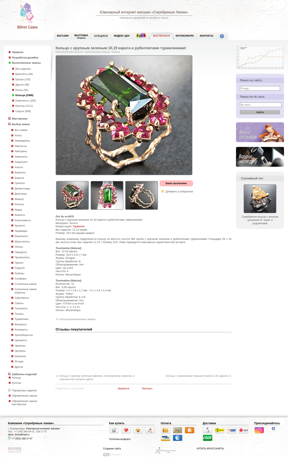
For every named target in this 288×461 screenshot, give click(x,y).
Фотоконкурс (184, 35)
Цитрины (20, 350)
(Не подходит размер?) (83, 233)
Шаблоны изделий (24, 374)
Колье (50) (21, 89)
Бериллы (20, 172)
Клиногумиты (23, 220)
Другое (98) (22, 84)
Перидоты (21, 252)
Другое (19, 366)
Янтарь (19, 361)
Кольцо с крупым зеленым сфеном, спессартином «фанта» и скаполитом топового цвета (97, 377)
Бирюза (19, 177)
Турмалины (21, 318)
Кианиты (20, 214)
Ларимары (21, 230)
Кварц (18, 209)
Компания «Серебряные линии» (31, 423)
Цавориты (21, 340)
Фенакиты (21, 324)
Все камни (21, 130)
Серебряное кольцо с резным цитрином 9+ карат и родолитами (260, 218)
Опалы (19, 246)
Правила (17, 52)
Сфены (19, 303)
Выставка (81, 36)
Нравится (123, 388)
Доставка (209, 423)
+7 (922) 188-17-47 (20, 438)
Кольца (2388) (24, 95)
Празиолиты (22, 257)
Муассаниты (22, 241)
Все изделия (23, 68)
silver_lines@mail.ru (19, 434)
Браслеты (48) (24, 73)
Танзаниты (21, 308)
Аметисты (21, 146)
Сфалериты (22, 297)
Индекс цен (121, 35)
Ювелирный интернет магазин (43, 428)
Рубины (19, 273)
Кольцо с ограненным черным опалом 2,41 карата (196, 375)
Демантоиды (22, 188)
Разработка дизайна (25, 57)
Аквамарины (22, 140)
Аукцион (101, 35)
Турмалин (79, 226)
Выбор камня (21, 124)
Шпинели (20, 356)
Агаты (18, 135)
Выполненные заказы (26, 62)
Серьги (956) (23, 111)
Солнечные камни (26, 283)
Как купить (117, 423)
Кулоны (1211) (24, 105)
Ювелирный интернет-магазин (125, 12)
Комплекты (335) (25, 100)
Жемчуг (19, 199)
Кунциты (20, 225)
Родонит (20, 267)
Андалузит (21, 161)
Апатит (19, 167)
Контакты (206, 35)
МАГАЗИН (63, 35)
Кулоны (16, 382)
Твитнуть (147, 388)
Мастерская (161, 35)
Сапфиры (20, 278)
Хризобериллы (24, 334)
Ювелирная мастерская (69, 52)
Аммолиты (21, 156)
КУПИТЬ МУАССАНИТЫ (210, 448)
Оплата (166, 423)
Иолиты (19, 204)
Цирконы (20, 345)
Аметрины (21, 151)
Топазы (19, 313)
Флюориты (21, 329)
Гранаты (20, 183)
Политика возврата (119, 439)
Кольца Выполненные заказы (78, 319)
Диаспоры (21, 193)
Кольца (16, 377)
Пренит (19, 262)
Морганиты (21, 236)
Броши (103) (23, 79)
